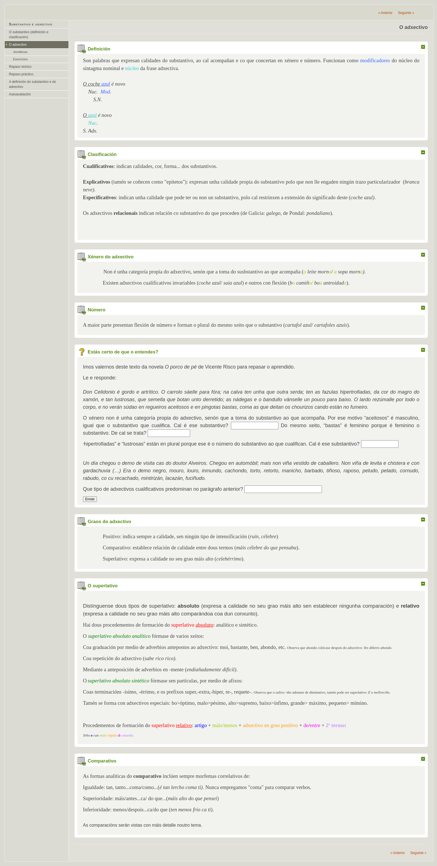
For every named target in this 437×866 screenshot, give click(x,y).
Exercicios (20, 59)
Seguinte (406, 13)
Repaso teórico (20, 67)
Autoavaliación (20, 94)
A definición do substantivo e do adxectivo (32, 84)
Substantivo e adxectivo (30, 24)
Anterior (385, 13)
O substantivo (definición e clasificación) (28, 34)
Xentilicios (20, 52)
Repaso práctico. (21, 74)
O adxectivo (18, 45)
